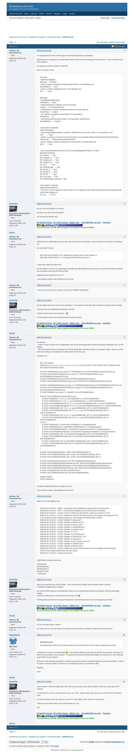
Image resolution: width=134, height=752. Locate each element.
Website (12, 232)
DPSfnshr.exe (68, 37)
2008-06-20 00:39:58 (44, 51)
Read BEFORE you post (91, 223)
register (112, 42)
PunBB (91, 742)
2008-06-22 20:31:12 (44, 620)
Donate (72, 14)
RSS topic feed (120, 46)
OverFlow (13, 204)
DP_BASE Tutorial (60, 223)
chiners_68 (14, 51)
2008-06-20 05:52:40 (44, 204)
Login (65, 14)
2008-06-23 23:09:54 (44, 682)
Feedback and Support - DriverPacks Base (45, 37)
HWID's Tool (74, 223)
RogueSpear (14, 635)
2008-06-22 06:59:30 (44, 496)
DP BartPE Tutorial (44, 223)
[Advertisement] (67, 27)
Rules (41, 14)
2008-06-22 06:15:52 (44, 337)
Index (26, 14)
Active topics (105, 18)
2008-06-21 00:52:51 (44, 285)
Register (57, 14)
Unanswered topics (118, 18)
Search (49, 14)
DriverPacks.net (15, 14)
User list (34, 14)
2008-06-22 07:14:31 (44, 580)
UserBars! (107, 223)
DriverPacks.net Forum (21, 6)
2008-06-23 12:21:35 (44, 635)
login (105, 42)
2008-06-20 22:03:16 (44, 237)
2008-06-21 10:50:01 (44, 300)
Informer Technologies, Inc (114, 742)
